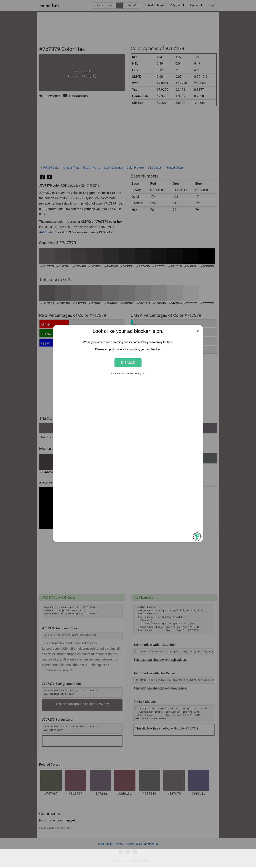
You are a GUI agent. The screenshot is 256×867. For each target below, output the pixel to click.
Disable (128, 362)
